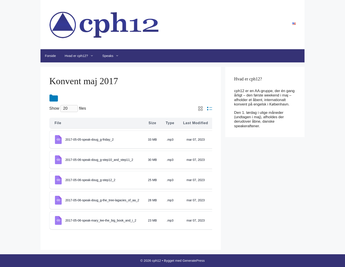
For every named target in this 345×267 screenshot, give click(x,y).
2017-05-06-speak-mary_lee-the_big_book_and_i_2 (100, 220)
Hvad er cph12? (81, 55)
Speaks (112, 55)
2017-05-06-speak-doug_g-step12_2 (90, 180)
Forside (50, 56)
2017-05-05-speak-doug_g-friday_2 (89, 139)
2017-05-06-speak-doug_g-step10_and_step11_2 (99, 160)
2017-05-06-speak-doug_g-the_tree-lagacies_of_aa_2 (102, 200)
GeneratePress (193, 260)
